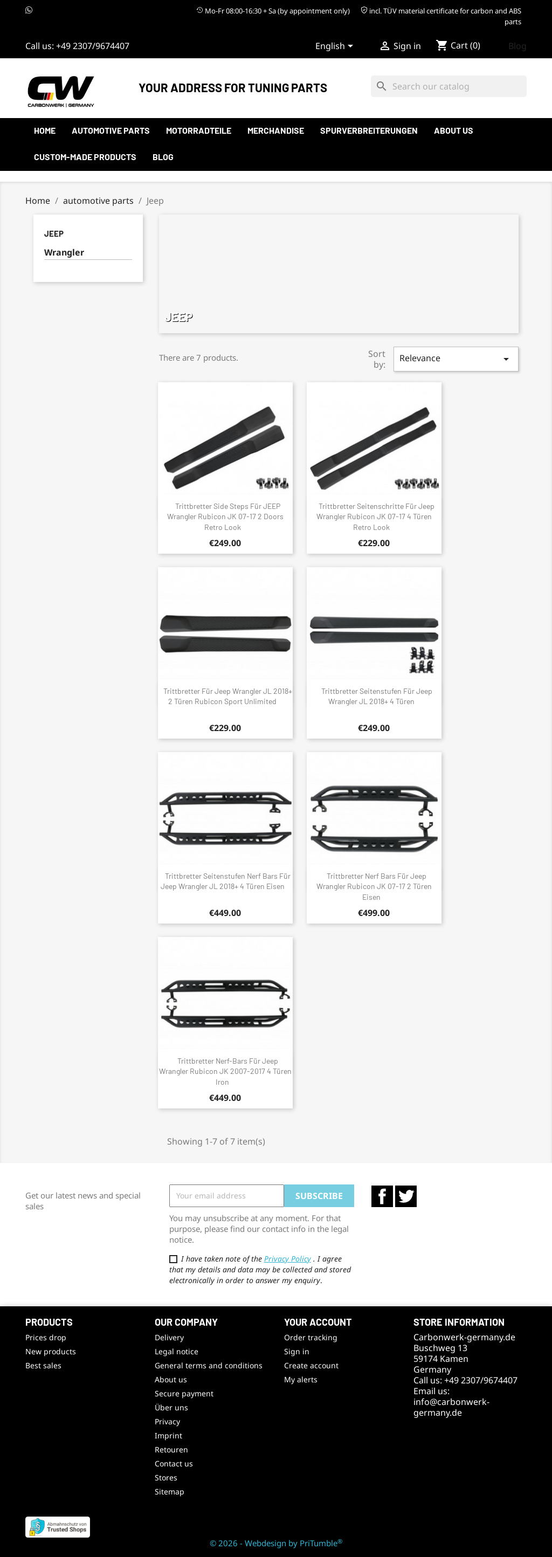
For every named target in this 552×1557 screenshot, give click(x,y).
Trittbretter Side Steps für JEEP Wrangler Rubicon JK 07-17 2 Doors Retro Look (225, 516)
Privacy (167, 1421)
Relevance (456, 359)
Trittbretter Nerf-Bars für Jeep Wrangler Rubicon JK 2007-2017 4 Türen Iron (225, 1071)
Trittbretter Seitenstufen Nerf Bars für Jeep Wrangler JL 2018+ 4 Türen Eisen (226, 881)
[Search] (449, 86)
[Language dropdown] (336, 46)
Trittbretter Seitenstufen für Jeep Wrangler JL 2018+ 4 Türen (376, 696)
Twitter (406, 1196)
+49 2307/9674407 (92, 46)
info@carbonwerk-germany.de (451, 1407)
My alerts (301, 1379)
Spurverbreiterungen (369, 130)
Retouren (171, 1449)
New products (50, 1351)
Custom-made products (85, 156)
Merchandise (275, 130)
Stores (166, 1477)
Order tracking (310, 1337)
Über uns (171, 1407)
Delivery (169, 1337)
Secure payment (184, 1393)
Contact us (174, 1463)
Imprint (168, 1435)
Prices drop (45, 1337)
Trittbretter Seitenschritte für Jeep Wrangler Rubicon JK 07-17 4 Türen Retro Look (375, 516)
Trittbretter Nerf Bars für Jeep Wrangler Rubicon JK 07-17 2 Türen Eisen (374, 886)
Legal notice (176, 1351)
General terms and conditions (209, 1365)
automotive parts (111, 130)
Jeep (54, 233)
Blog (517, 46)
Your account (318, 1322)
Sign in (296, 1351)
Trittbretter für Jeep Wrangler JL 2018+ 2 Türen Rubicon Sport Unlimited (227, 696)
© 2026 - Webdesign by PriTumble (276, 1543)
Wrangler (64, 252)
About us (453, 130)
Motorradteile (198, 130)
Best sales (43, 1365)
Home (45, 130)
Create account (311, 1365)
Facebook (382, 1196)
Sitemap (169, 1491)
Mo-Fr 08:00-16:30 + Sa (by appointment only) (273, 11)
